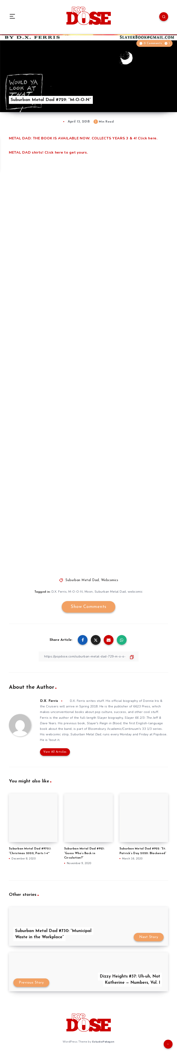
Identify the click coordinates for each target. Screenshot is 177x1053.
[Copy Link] (89, 656)
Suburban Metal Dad (82, 580)
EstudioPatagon (103, 1041)
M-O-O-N (75, 592)
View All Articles (55, 751)
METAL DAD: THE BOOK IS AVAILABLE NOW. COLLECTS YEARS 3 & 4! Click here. (83, 138)
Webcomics (109, 580)
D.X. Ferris (59, 592)
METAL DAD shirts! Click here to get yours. (48, 152)
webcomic (135, 592)
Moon (89, 592)
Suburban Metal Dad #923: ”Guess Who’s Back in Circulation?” (84, 853)
